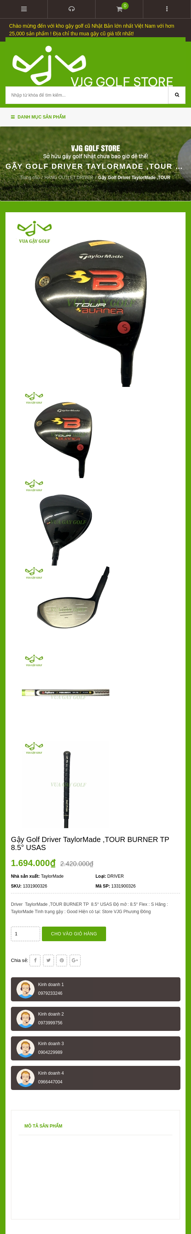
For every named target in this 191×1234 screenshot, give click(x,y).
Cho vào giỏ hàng (74, 933)
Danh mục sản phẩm (38, 117)
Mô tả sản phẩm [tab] (43, 1126)
